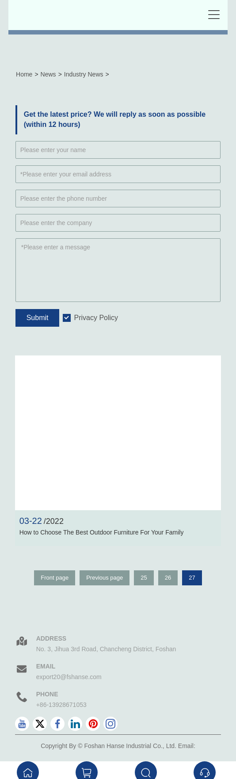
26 (168, 577)
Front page (55, 577)
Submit (38, 317)
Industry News (83, 74)
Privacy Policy (96, 317)
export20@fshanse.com (69, 676)
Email (46, 666)
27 (192, 577)
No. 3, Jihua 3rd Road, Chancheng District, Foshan (106, 649)
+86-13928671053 (61, 704)
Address (51, 638)
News (48, 74)
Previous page (104, 577)
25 (144, 577)
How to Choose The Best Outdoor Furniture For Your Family (101, 532)
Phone (47, 694)
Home (24, 74)
